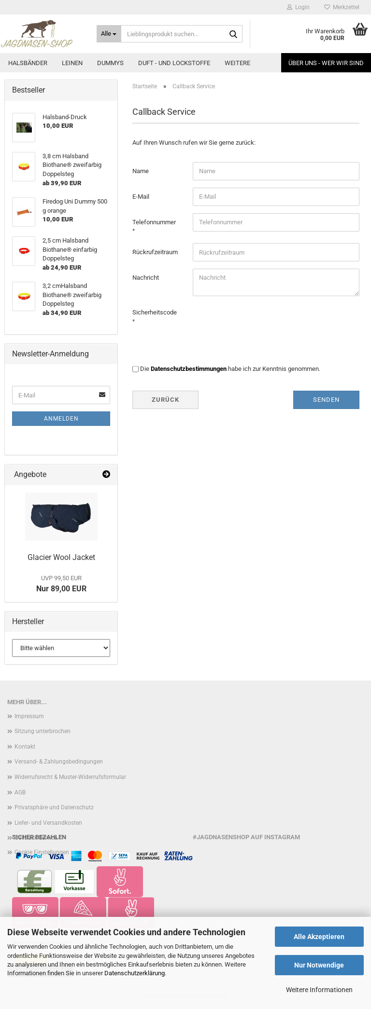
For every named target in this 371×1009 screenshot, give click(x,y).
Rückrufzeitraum (155, 252)
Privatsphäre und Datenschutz (54, 807)
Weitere (237, 63)
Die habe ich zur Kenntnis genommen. (230, 368)
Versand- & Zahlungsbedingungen (58, 761)
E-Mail (140, 196)
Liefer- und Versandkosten (48, 822)
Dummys (110, 63)
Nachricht (145, 277)
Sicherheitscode (154, 312)
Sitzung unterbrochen (42, 731)
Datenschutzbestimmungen (189, 368)
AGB (20, 792)
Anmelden (61, 418)
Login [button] (298, 7)
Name (140, 171)
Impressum (29, 716)
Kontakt (24, 746)
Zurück (165, 399)
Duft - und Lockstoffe (174, 63)
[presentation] (266, 322)
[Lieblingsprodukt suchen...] (109, 33)
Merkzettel (341, 7)
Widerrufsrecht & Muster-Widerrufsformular (70, 777)
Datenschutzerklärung (134, 973)
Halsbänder (27, 63)
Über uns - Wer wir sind (326, 63)
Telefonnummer (154, 222)
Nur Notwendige (319, 965)
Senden (326, 399)
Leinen (72, 63)
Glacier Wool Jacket (61, 557)
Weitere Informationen (319, 990)
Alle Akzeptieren (319, 937)
